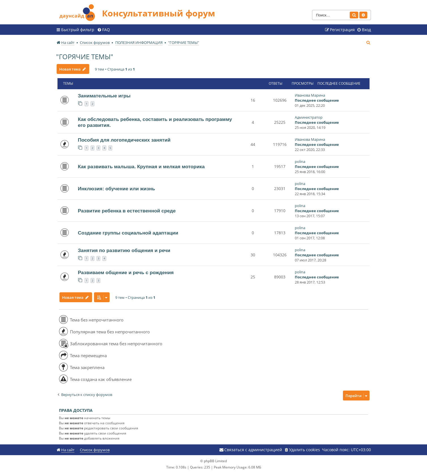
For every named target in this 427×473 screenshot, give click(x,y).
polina (300, 161)
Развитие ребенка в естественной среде (127, 211)
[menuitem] (103, 29)
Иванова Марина (310, 95)
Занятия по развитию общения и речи (124, 250)
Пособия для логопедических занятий (124, 140)
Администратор (309, 117)
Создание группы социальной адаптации (128, 233)
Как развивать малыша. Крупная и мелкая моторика (141, 166)
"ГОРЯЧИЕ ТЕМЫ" (84, 56)
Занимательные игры (104, 96)
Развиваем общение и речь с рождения (126, 272)
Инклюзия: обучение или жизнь (116, 188)
